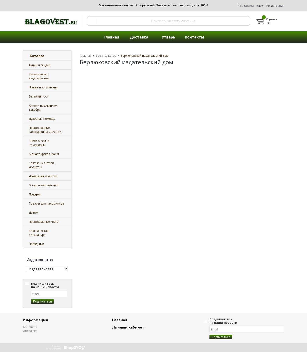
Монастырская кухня (44, 154)
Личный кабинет (128, 327)
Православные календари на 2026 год (45, 130)
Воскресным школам (44, 185)
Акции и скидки (39, 65)
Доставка (139, 37)
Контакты (194, 37)
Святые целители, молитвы (42, 165)
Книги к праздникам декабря (43, 107)
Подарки (35, 194)
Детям (33, 212)
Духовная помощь (42, 119)
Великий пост (38, 96)
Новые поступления (43, 87)
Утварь (168, 37)
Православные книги (44, 222)
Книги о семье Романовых (39, 143)
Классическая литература (38, 233)
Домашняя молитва (43, 176)
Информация (35, 320)
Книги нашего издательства (39, 76)
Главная (111, 37)
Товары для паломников (46, 203)
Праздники (36, 244)
